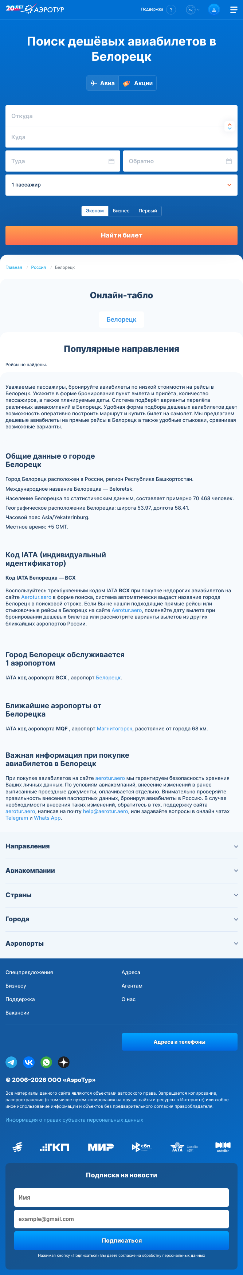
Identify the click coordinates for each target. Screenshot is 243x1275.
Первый (147, 211)
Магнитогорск (115, 729)
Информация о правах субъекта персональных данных (74, 1120)
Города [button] (121, 919)
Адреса (131, 972)
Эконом (95, 211)
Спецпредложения (29, 972)
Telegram (16, 818)
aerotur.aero (110, 778)
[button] (158, 10)
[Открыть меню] (234, 10)
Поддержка (20, 999)
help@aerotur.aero (105, 811)
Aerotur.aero (36, 597)
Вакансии (17, 1013)
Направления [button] (121, 846)
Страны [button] (121, 895)
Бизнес (121, 211)
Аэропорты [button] (121, 944)
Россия (38, 267)
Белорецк (121, 319)
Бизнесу (15, 986)
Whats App (47, 818)
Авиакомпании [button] (121, 871)
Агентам (132, 986)
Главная (13, 267)
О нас (129, 999)
